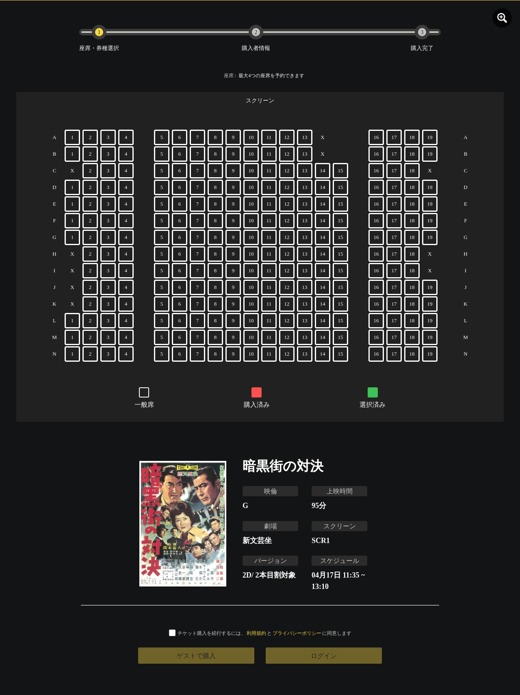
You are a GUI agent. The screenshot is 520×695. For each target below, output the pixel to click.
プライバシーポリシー (297, 633)
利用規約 (256, 633)
